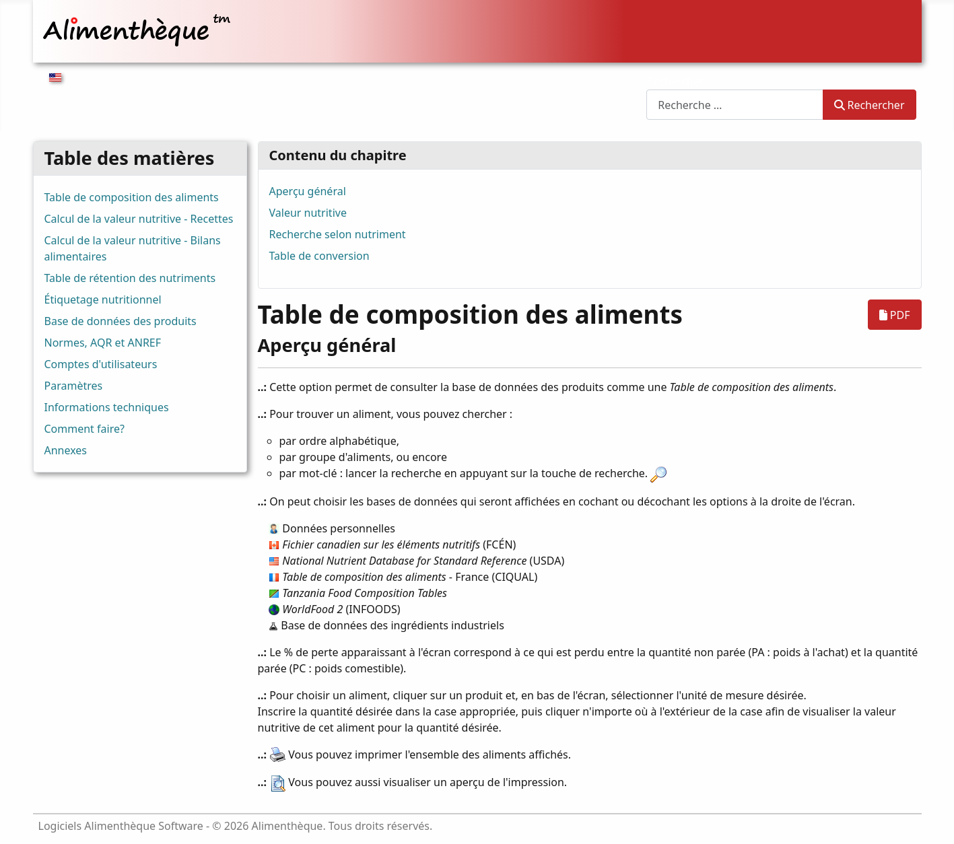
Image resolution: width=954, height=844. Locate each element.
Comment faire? (84, 428)
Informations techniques (106, 407)
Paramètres (73, 385)
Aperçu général (307, 191)
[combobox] (734, 105)
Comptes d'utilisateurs (101, 364)
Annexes (66, 450)
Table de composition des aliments (131, 197)
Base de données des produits (120, 321)
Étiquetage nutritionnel (103, 299)
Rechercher (675, 81)
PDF (894, 315)
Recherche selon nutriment (337, 234)
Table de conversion (319, 255)
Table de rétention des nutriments (130, 278)
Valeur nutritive (308, 212)
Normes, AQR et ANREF (103, 342)
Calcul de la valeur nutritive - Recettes (139, 218)
